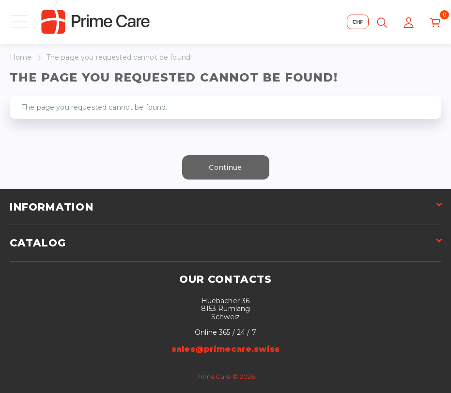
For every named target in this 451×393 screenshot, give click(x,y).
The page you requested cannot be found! (119, 57)
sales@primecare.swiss (225, 349)
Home (21, 57)
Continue (225, 167)
